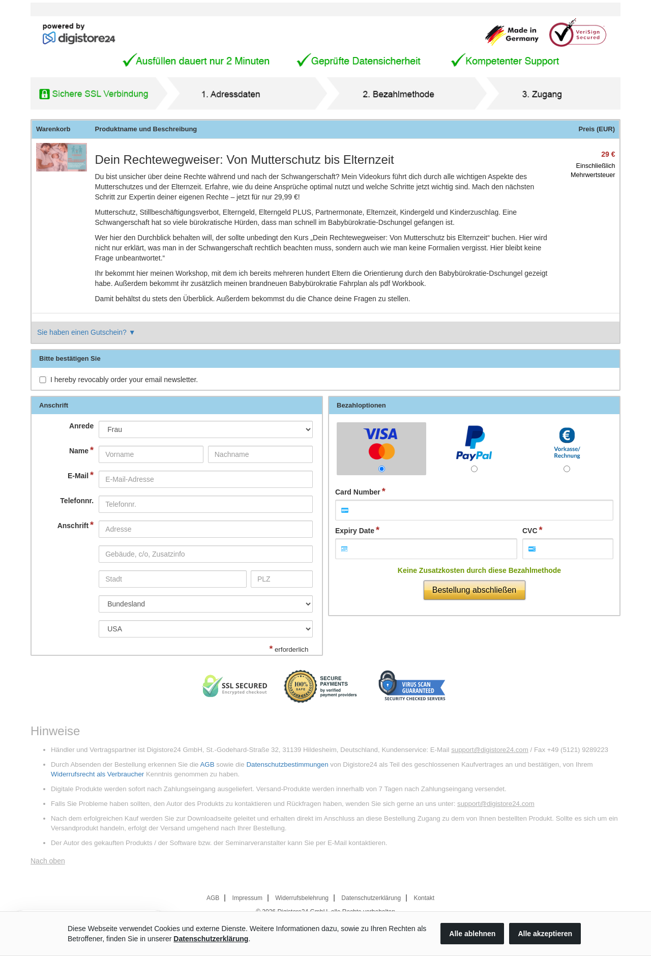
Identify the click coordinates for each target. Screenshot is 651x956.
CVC (530, 531)
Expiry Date (354, 531)
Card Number (357, 492)
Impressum (247, 898)
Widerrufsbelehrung (302, 898)
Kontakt (423, 898)
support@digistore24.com (489, 750)
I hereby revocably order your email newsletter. (124, 379)
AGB (207, 764)
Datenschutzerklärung (371, 898)
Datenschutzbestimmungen (287, 764)
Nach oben (48, 861)
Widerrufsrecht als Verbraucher (97, 774)
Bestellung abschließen (474, 590)
